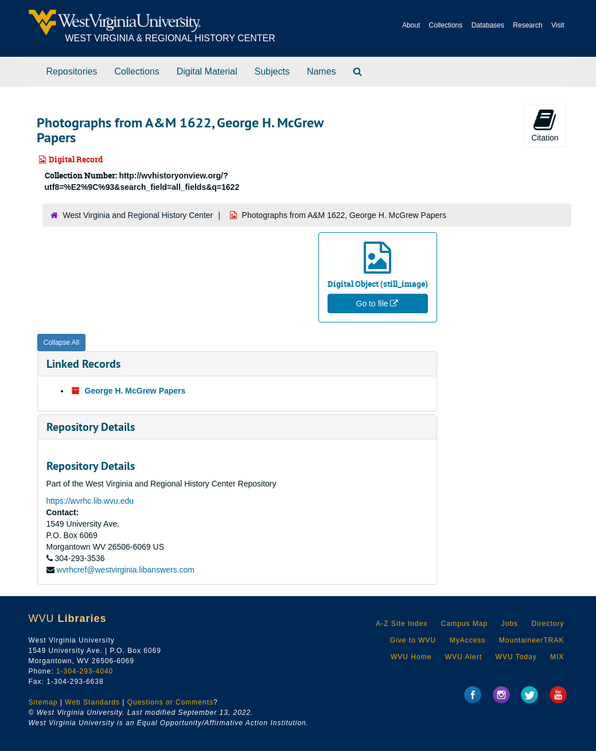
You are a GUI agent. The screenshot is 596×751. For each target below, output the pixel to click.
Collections (446, 25)
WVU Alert (463, 657)
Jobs (509, 624)
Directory (547, 624)
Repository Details (90, 426)
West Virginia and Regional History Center (138, 215)
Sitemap (43, 702)
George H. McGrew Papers (135, 390)
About (411, 25)
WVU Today (516, 657)
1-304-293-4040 (84, 671)
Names (321, 71)
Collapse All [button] (62, 342)
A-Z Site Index (401, 624)
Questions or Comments (170, 702)
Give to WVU (413, 640)
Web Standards (92, 702)
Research (527, 25)
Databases (488, 25)
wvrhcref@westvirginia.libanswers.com (125, 569)
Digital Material (207, 71)
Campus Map (464, 624)
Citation (544, 125)
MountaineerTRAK (531, 640)
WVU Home (411, 657)
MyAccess (468, 640)
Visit (557, 25)
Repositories (72, 71)
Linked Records (83, 363)
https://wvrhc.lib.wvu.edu (90, 500)
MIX (557, 657)
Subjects (272, 71)
